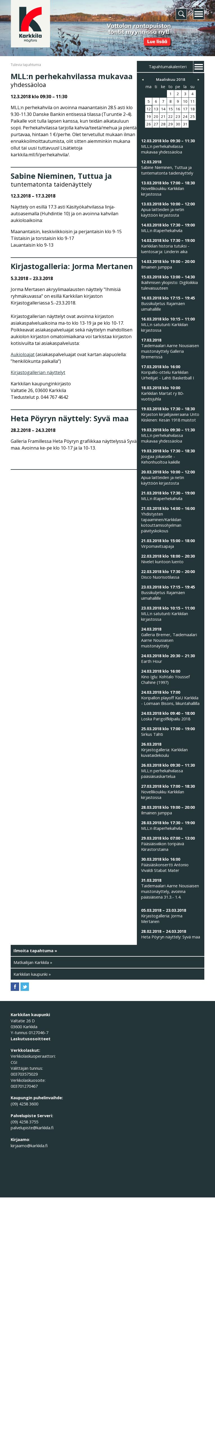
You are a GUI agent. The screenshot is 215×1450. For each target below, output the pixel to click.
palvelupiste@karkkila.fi (32, 1127)
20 (156, 116)
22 (170, 116)
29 (170, 124)
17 (185, 108)
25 (192, 116)
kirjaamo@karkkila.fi (29, 1145)
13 (156, 108)
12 (148, 108)
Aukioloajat (23, 354)
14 (163, 108)
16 (178, 108)
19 (148, 116)
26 (148, 124)
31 (185, 124)
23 (178, 116)
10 (185, 101)
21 (163, 116)
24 (185, 116)
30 (178, 124)
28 (163, 124)
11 (192, 101)
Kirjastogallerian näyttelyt (38, 372)
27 (156, 124)
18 (192, 108)
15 (170, 108)
